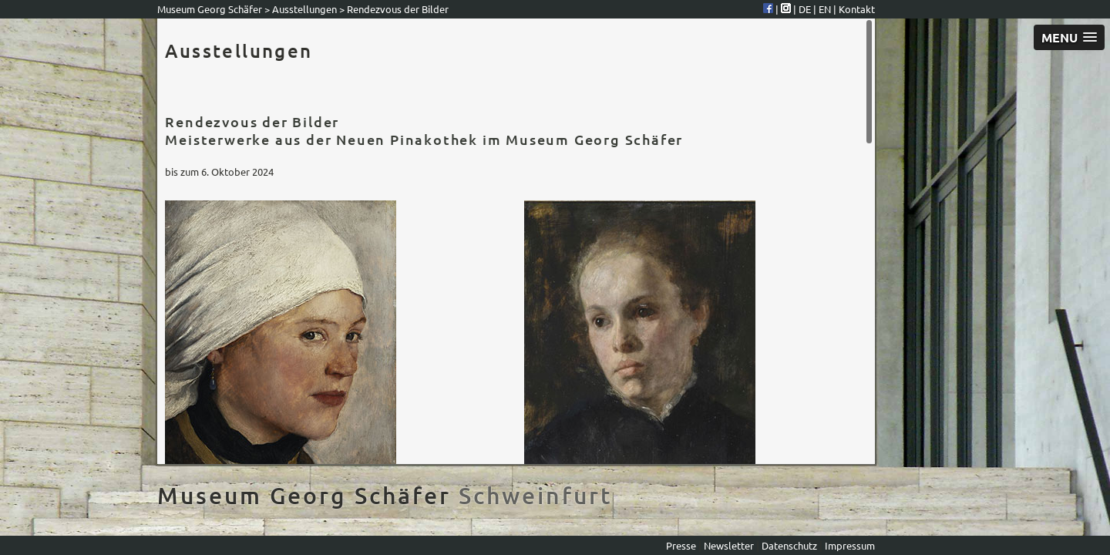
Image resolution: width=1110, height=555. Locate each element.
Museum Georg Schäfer (209, 8)
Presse (682, 545)
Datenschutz (789, 545)
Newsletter (730, 545)
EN (826, 8)
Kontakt (857, 8)
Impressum (850, 545)
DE (806, 8)
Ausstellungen (304, 8)
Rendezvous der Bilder (398, 8)
